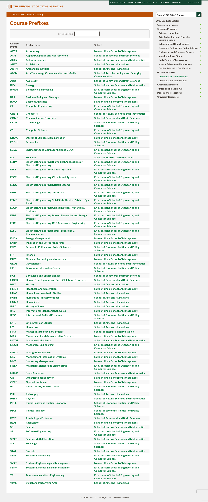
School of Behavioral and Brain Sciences (117, 55)
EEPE (13, 215)
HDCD (14, 279)
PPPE (13, 402)
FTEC (13, 259)
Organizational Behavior (40, 377)
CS (11, 130)
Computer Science (36, 130)
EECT (13, 177)
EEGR (13, 192)
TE (11, 475)
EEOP (13, 207)
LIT (12, 327)
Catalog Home (117, 2)
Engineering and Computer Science (176, 52)
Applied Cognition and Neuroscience (47, 55)
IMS (12, 310)
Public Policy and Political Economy (46, 402)
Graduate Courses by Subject (173, 76)
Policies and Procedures (169, 92)
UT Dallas (84, 497)
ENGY (13, 238)
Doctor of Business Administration (45, 137)
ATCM (14, 73)
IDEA (13, 306)
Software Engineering (38, 431)
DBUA (14, 137)
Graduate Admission (167, 84)
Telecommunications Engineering (45, 475)
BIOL (13, 85)
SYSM (13, 463)
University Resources (168, 96)
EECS (13, 169)
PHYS (13, 398)
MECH (14, 344)
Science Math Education (40, 438)
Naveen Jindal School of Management (115, 51)
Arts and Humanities (37, 68)
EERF (13, 222)
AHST (13, 64)
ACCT (13, 51)
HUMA (14, 301)
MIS (12, 356)
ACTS (13, 59)
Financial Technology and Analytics (46, 259)
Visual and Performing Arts (41, 482)
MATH (14, 340)
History (30, 284)
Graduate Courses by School (173, 80)
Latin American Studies (39, 322)
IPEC (13, 315)
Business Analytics (36, 101)
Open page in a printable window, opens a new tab (146, 14)
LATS (13, 322)
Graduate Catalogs (170, 2)
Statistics (31, 451)
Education (31, 157)
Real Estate (32, 422)
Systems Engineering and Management (48, 463)
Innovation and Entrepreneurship (45, 242)
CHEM (14, 113)
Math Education (35, 373)
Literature (32, 327)
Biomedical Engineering (39, 89)
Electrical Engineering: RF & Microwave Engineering (56, 222)
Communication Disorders (41, 117)
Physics (30, 398)
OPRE (13, 381)
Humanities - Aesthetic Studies (43, 293)
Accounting (32, 51)
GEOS (13, 263)
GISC (13, 267)
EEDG (13, 184)
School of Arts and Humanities (111, 64)
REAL (13, 422)
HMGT (14, 288)
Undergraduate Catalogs (142, 2)
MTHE (14, 373)
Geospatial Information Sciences (44, 267)
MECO (14, 352)
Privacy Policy (104, 497)
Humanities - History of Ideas (42, 297)
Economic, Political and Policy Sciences (48, 247)
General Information (167, 24)
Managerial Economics (39, 352)
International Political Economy (44, 315)
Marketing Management (40, 361)
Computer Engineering (39, 105)
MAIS (13, 331)
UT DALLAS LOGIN (192, 2)
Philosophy (32, 394)
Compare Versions (149, 14)
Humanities (32, 301)
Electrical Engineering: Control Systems (48, 169)
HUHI (13, 297)
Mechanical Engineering (39, 344)
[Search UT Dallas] (179, 14)
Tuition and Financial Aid (169, 88)
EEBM (13, 161)
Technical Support (121, 497)
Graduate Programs (167, 29)
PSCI (13, 410)
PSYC (13, 418)
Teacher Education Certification (175, 68)
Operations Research (38, 381)
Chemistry (32, 113)
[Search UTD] (198, 14)
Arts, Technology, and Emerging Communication (174, 38)
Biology (30, 85)
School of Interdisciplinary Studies (114, 157)
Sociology (31, 443)
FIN (12, 254)
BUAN (14, 101)
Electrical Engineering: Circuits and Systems (51, 177)
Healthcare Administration (41, 288)
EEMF (13, 200)
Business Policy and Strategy (42, 97)
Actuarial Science (36, 59)
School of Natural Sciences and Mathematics (119, 59)
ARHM (14, 68)
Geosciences (33, 263)
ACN (13, 55)
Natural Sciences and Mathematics (176, 64)
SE (11, 431)
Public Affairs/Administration (42, 386)
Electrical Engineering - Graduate (45, 192)
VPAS (13, 482)
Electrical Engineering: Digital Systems (48, 184)
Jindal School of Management (173, 60)
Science (30, 426)
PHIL (13, 394)
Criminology (33, 122)
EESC (13, 230)
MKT (13, 361)
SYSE (13, 455)
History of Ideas (35, 306)
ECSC (13, 149)
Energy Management (38, 238)
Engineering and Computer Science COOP (50, 149)
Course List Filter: (65, 34)
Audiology (32, 80)
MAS (13, 335)
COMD (14, 117)
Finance (30, 254)
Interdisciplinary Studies (171, 56)
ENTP (13, 242)
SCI (12, 426)
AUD (13, 80)
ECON (14, 142)
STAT (13, 451)
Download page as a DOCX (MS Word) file (142, 14)
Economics (32, 142)
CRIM (13, 122)
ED (12, 157)
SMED (14, 438)
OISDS (93, 497)
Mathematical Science (38, 340)
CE (11, 105)
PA (11, 386)
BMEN (14, 89)
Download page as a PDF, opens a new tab (138, 14)
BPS (12, 97)
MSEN (14, 365)
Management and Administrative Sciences (50, 335)
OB (12, 377)
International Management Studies (46, 310)
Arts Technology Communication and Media (51, 73)
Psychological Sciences (39, 418)
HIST (13, 284)
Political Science (35, 410)
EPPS (13, 247)
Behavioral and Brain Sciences (43, 275)
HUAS (13, 293)
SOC (13, 443)
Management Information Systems (46, 356)
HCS (12, 275)
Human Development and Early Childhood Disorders (56, 279)
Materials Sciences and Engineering (46, 365)
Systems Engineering (38, 455)
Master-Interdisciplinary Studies (45, 331)
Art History (32, 64)
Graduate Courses (166, 72)
